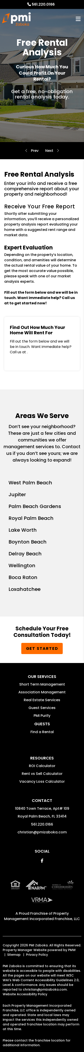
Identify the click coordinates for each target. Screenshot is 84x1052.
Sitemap (14, 954)
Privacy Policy (37, 954)
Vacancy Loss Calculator (42, 781)
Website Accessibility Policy (25, 994)
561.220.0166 (43, 4)
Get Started (42, 648)
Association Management (42, 692)
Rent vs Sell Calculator (42, 773)
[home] (16, 19)
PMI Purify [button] (42, 715)
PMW (72, 950)
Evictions (35, 150)
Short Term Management (42, 684)
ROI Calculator (42, 765)
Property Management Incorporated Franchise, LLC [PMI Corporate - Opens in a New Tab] (42, 916)
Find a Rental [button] (42, 731)
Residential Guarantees (49, 150)
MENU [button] (78, 19)
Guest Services (42, 707)
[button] (42, 861)
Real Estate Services (42, 700)
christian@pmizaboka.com (42, 832)
